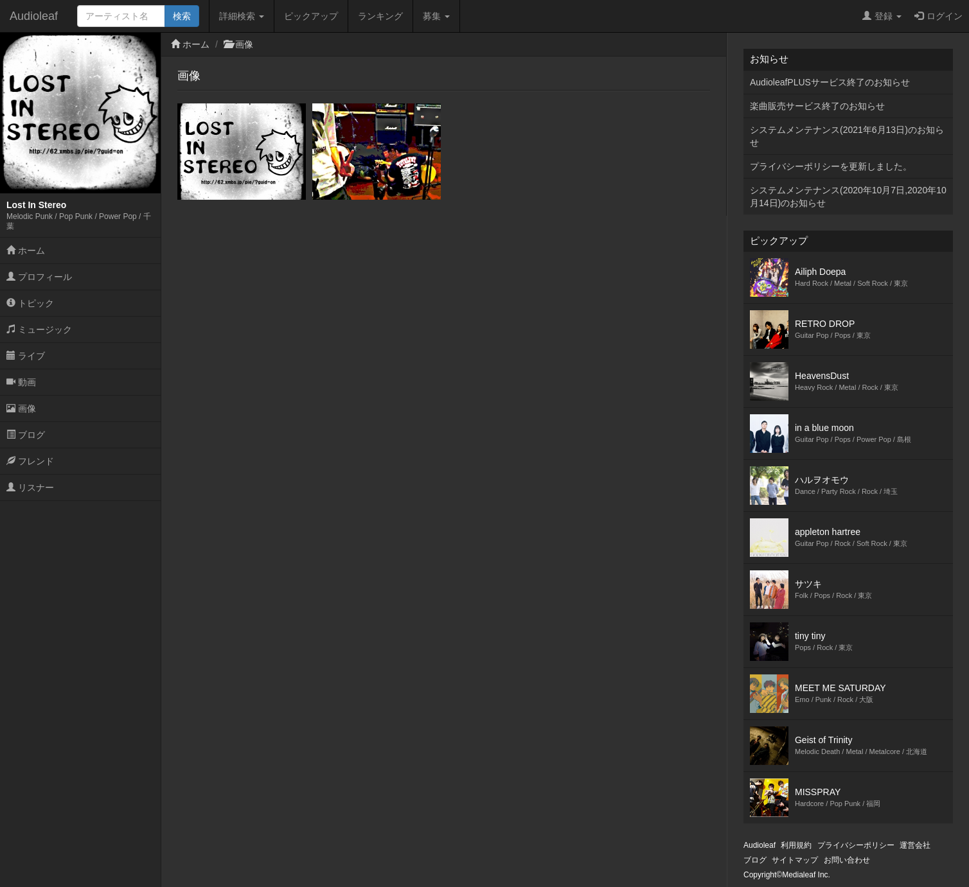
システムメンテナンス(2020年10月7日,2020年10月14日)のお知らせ (848, 196)
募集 (436, 16)
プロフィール (39, 277)
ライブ (25, 356)
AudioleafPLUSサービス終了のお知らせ (830, 82)
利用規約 (796, 845)
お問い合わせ (847, 860)
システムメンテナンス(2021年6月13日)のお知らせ (847, 136)
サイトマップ (795, 860)
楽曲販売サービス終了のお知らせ (817, 106)
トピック (30, 303)
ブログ (25, 435)
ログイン (938, 16)
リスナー (30, 487)
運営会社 (915, 845)
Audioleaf (34, 16)
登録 (882, 16)
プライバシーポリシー (855, 845)
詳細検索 (241, 16)
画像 (21, 408)
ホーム (25, 250)
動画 (21, 382)
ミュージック (39, 329)
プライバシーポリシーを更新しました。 (831, 166)
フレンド (30, 461)
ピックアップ (311, 16)
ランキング (380, 16)
